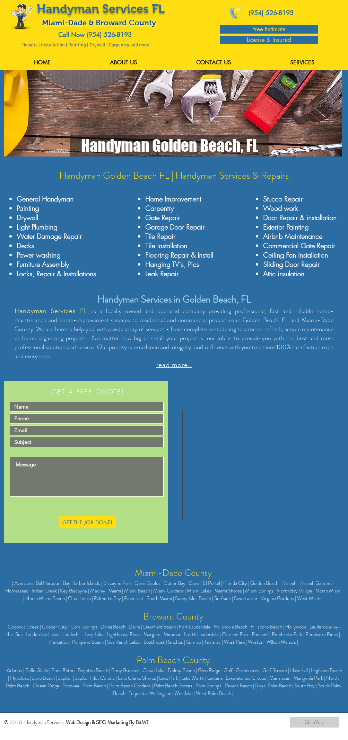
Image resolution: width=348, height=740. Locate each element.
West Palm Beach (213, 693)
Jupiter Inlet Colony (95, 678)
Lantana (215, 678)
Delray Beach (181, 670)
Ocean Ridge (46, 685)
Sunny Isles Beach (193, 598)
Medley (97, 591)
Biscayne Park (117, 583)
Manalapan (279, 678)
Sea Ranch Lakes (123, 642)
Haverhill (299, 670)
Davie (134, 627)
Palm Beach (94, 685)
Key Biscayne (73, 591)
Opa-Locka (79, 598)
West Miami (309, 598)
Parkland (260, 634)
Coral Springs (83, 627)
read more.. (174, 365)
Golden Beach (264, 583)
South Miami (159, 598)
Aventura (23, 583)
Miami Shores (228, 591)
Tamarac (212, 642)
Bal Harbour (48, 583)
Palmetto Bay (107, 598)
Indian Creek (44, 591)
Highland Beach (326, 670)
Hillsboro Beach (266, 627)
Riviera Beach (238, 685)
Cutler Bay (174, 583)
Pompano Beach (88, 642)
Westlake (183, 693)
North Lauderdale (201, 634)
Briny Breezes (125, 670)
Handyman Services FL (51, 311)
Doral (194, 583)
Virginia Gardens (277, 598)
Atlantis (14, 670)
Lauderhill (71, 634)
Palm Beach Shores (173, 685)
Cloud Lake (153, 670)
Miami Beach (137, 591)
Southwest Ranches (163, 642)
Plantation (59, 642)
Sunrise (193, 642)
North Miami (328, 591)
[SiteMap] (314, 722)
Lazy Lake (94, 634)
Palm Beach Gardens (130, 685)
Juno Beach (43, 678)
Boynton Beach (93, 670)
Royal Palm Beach (273, 685)
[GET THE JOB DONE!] (87, 522)
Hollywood (295, 627)
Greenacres (247, 670)
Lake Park (168, 678)
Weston (255, 642)
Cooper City (54, 627)
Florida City (235, 583)
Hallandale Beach (230, 627)
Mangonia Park (308, 678)
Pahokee (70, 685)
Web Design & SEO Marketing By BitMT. (107, 722)
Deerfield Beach (159, 627)
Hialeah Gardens (315, 583)
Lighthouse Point (123, 634)
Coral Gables (147, 583)
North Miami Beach (45, 598)
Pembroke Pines (321, 634)
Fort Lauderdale (194, 627)
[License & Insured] (269, 40)
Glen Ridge (209, 670)
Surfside (222, 598)
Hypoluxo (19, 678)
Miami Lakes (199, 591)
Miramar (172, 634)
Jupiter (65, 678)
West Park (234, 642)
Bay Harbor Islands (81, 583)
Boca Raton (63, 670)
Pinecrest (133, 598)
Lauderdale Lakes (42, 634)
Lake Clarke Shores (137, 678)
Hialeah (288, 583)
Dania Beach (113, 627)
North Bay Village (294, 591)
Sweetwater (246, 598)
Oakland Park (235, 634)
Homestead (16, 591)
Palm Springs (208, 685)
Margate (151, 634)
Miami (114, 591)
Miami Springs (259, 591)
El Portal (211, 583)
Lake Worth (192, 678)
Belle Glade (36, 670)
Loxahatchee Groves (246, 678)
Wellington (160, 693)
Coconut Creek (23, 627)
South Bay (304, 685)
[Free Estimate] (269, 29)
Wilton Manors (281, 642)
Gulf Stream (274, 670)
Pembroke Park (287, 634)
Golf (228, 670)
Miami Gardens (168, 591)
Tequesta (138, 693)
